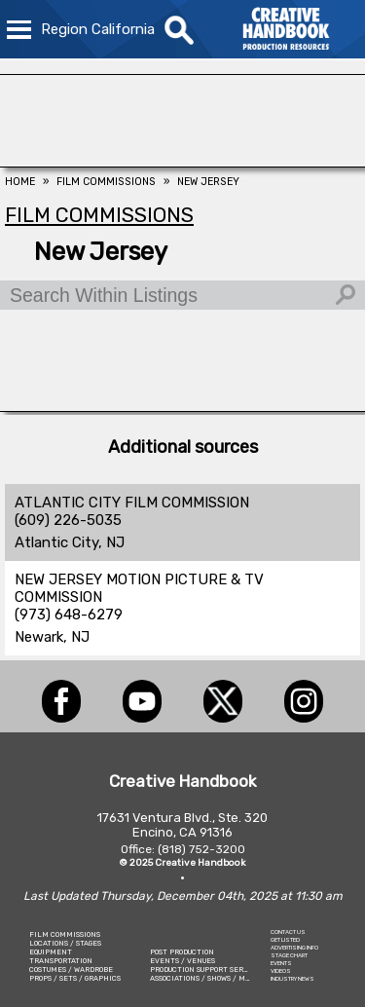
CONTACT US (288, 932)
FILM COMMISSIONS (64, 934)
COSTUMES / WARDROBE (71, 969)
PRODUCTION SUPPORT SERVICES (207, 969)
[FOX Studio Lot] (182, 161)
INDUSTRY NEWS (292, 979)
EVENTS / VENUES (182, 960)
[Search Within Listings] (182, 295)
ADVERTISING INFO (294, 947)
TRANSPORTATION (60, 960)
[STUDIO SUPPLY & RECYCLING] (182, 406)
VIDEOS (281, 971)
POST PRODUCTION (182, 952)
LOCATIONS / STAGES (65, 943)
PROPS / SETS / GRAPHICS (75, 978)
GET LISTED (285, 940)
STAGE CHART (289, 955)
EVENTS (281, 963)
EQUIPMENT (50, 952)
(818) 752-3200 (201, 849)
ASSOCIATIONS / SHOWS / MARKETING (216, 978)
